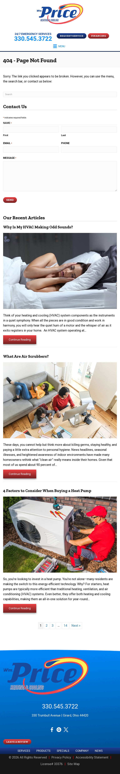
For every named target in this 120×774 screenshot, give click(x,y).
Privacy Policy (61, 757)
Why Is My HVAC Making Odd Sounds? (38, 227)
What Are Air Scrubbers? (26, 356)
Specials (63, 750)
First (5, 135)
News (99, 750)
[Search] (60, 94)
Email (7, 143)
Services (24, 750)
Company (82, 750)
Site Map (73, 764)
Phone (65, 143)
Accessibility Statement (92, 757)
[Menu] (59, 46)
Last (63, 135)
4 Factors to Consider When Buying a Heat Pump (47, 490)
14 (65, 625)
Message (9, 158)
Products (43, 750)
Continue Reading (20, 339)
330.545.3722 (60, 706)
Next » (75, 625)
